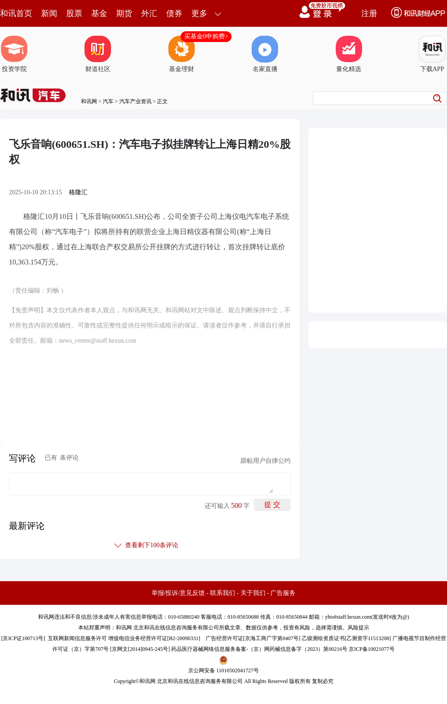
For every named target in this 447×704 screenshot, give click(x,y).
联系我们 (222, 593)
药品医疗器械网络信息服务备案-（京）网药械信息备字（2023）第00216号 (259, 649)
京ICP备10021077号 (372, 649)
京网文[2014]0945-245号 (140, 649)
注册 (369, 13)
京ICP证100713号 (23, 638)
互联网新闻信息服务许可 (77, 638)
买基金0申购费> (206, 36)
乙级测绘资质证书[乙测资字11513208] (346, 638)
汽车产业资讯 (135, 101)
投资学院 (14, 54)
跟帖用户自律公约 (265, 460)
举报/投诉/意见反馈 (178, 593)
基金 (99, 13)
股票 (74, 13)
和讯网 (89, 101)
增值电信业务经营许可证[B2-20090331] (154, 638)
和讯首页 (16, 13)
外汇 (149, 13)
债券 (174, 13)
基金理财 (181, 54)
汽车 (108, 101)
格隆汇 (78, 192)
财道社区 (97, 54)
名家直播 (265, 54)
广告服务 (282, 593)
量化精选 (348, 54)
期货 (124, 13)
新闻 (49, 13)
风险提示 (358, 627)
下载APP (432, 54)
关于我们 (253, 593)
